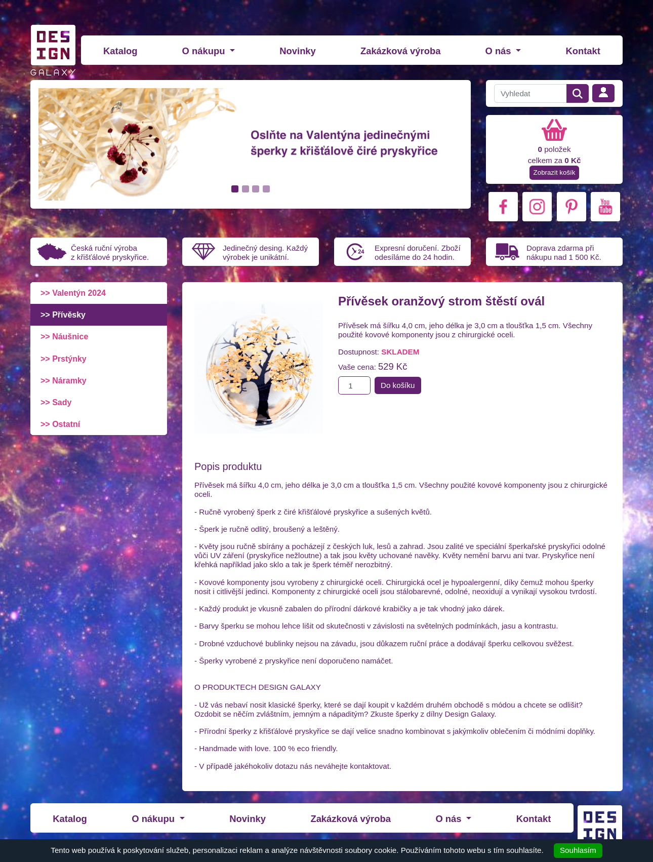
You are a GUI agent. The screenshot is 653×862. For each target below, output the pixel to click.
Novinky (297, 51)
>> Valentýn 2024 (73, 293)
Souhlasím (578, 850)
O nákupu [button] (205, 51)
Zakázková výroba (400, 51)
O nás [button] (499, 51)
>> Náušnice (64, 336)
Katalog (120, 51)
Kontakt (582, 51)
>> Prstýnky (63, 359)
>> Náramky (63, 380)
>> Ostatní (60, 424)
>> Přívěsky (63, 314)
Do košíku (398, 385)
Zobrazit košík (555, 172)
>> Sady (55, 402)
